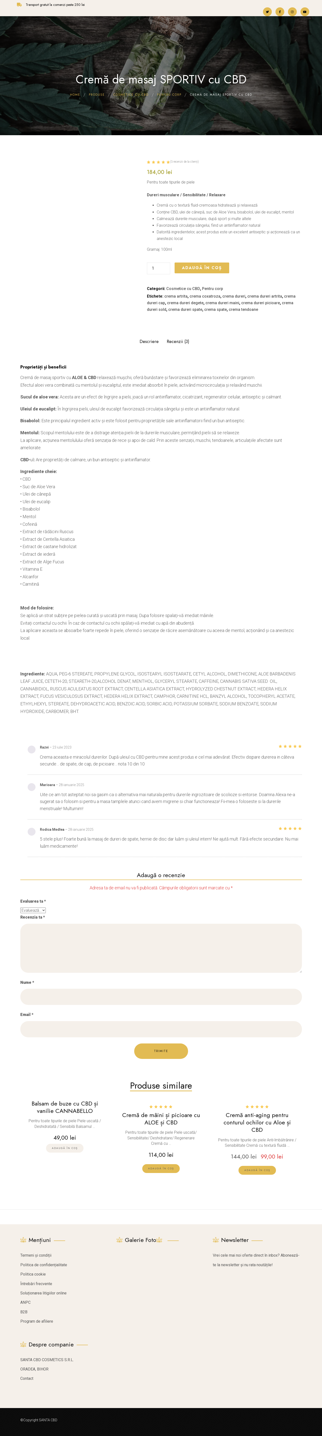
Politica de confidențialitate (43, 1262)
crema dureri (233, 296)
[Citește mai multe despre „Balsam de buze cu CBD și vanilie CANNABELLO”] (64, 1146)
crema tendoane (243, 309)
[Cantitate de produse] (158, 268)
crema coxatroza (205, 296)
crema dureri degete (185, 303)
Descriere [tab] (149, 341)
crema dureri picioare (260, 303)
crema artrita (176, 296)
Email (26, 1014)
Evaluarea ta (33, 901)
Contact (26, 1375)
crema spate (215, 309)
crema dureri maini (222, 303)
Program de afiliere (36, 1318)
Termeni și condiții (35, 1252)
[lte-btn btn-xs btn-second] (161, 1166)
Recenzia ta (32, 917)
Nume (27, 982)
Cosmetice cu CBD (183, 288)
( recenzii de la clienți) (184, 161)
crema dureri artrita (264, 296)
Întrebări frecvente (36, 1280)
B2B (23, 1309)
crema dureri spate (185, 309)
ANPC (25, 1299)
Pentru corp (212, 288)
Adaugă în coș (202, 268)
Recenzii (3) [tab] (178, 341)
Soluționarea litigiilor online (43, 1290)
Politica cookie (33, 1271)
